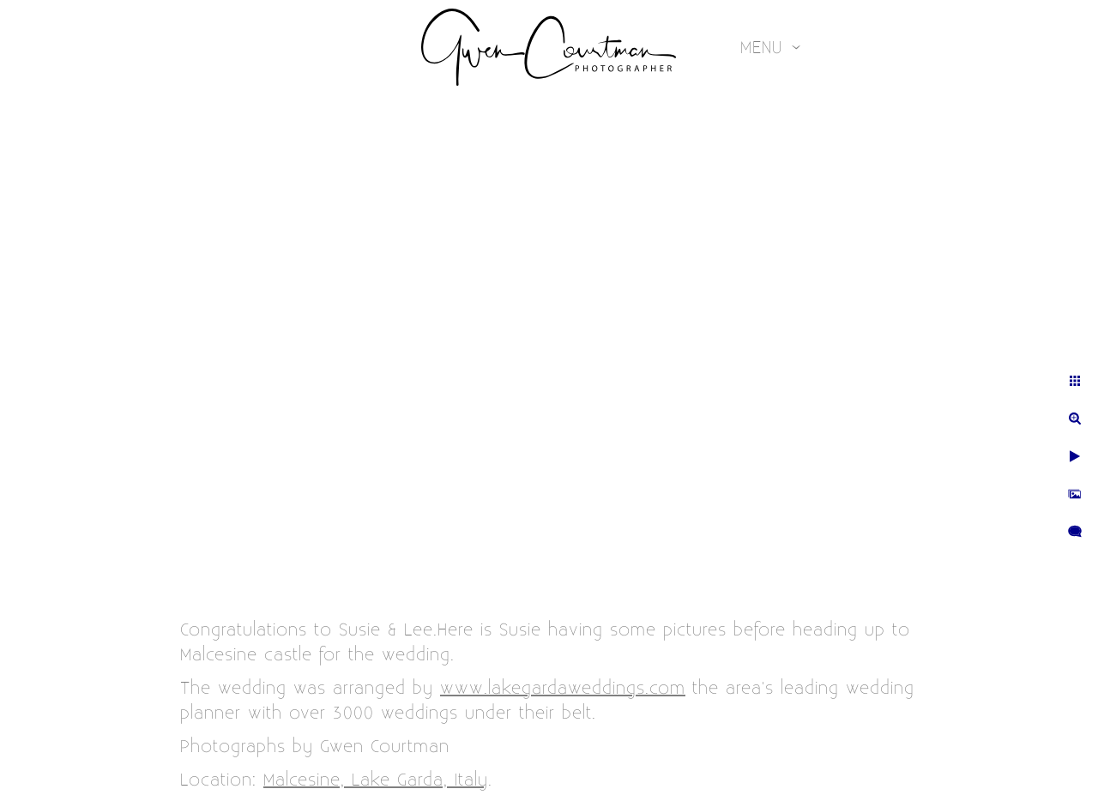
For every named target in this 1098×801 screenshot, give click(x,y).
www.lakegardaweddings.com (562, 688)
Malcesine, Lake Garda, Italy (375, 780)
